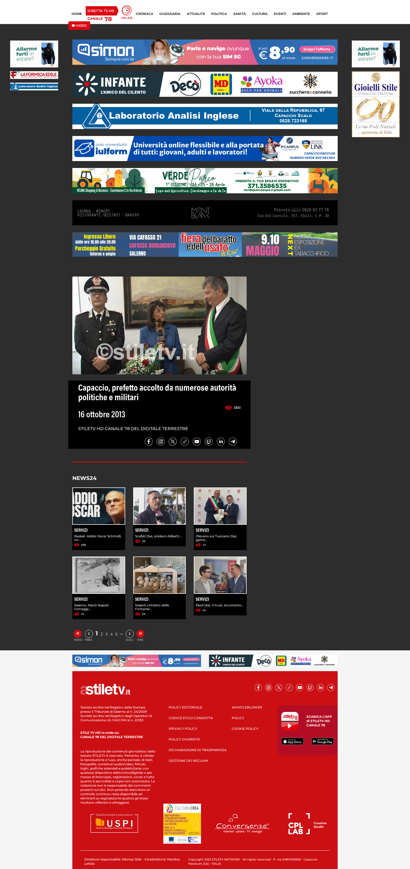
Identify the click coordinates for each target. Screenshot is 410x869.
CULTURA (259, 14)
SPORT (322, 14)
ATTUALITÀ (196, 14)
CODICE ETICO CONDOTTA (191, 718)
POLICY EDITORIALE (185, 707)
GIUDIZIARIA (169, 14)
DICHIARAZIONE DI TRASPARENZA (198, 750)
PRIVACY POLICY (183, 729)
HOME (77, 14)
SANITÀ (239, 14)
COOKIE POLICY (245, 729)
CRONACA (144, 14)
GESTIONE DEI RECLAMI (188, 761)
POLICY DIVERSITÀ (184, 739)
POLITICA (219, 14)
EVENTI (280, 14)
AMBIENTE (301, 14)
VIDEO (79, 25)
